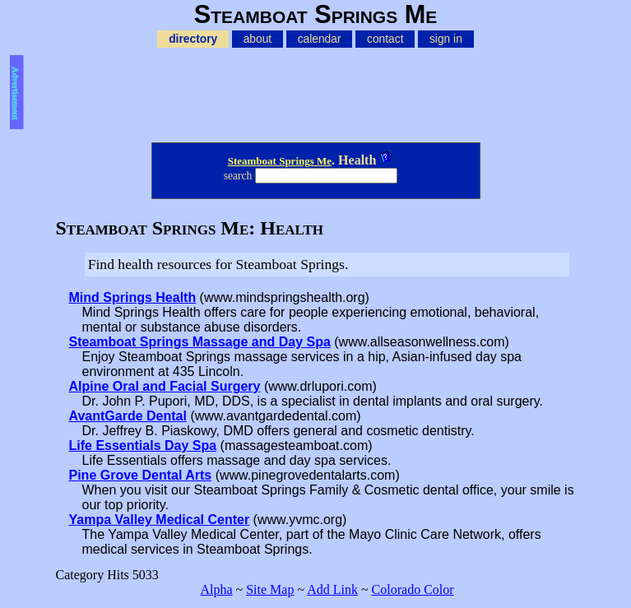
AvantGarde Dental (128, 416)
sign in (445, 39)
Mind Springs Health (133, 297)
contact (385, 39)
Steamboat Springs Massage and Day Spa (200, 342)
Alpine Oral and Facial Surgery (165, 386)
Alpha (216, 589)
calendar (319, 39)
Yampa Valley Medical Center (159, 520)
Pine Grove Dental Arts (140, 475)
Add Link (332, 589)
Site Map (270, 589)
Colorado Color (413, 589)
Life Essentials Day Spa (143, 446)
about (258, 39)
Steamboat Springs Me (280, 161)
